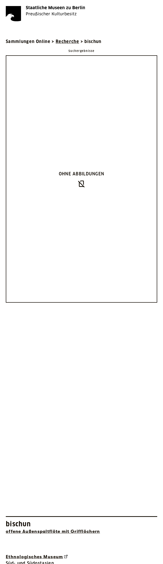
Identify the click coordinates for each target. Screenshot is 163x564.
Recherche (67, 41)
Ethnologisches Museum (37, 556)
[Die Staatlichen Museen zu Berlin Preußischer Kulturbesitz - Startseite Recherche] (45, 13)
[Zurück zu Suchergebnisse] (81, 50)
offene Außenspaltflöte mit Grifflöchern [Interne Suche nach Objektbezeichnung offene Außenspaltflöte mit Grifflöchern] (53, 531)
